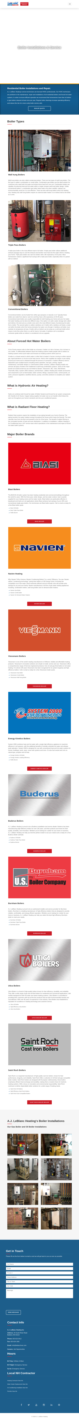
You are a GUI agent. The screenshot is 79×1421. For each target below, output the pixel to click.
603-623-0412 (17, 1338)
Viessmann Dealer (39, 686)
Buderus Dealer (39, 851)
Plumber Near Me (12, 1391)
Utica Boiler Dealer (39, 1017)
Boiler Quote (39, 108)
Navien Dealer (39, 603)
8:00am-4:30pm (19, 1361)
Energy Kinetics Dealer (39, 768)
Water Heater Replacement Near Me (17, 1384)
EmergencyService (24, 4)
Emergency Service (21, 1365)
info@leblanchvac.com (19, 1345)
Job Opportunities (19, 1349)
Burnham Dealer (39, 933)
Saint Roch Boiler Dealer (39, 1102)
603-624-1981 (15, 1341)
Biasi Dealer (39, 521)
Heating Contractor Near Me (15, 1380)
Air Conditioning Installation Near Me (17, 1387)
